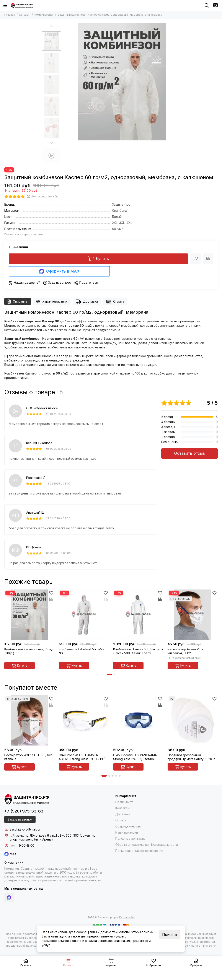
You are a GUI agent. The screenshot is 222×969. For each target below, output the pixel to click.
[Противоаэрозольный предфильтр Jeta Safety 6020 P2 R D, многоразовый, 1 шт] (193, 720)
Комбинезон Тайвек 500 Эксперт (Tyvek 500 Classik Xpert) (138, 651)
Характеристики (51, 302)
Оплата (115, 302)
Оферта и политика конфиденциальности (146, 844)
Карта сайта (127, 917)
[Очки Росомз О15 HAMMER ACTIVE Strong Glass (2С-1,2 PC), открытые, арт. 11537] (84, 720)
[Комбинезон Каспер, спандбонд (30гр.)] (29, 614)
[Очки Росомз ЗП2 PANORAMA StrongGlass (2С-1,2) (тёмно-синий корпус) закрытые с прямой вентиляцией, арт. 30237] (138, 720)
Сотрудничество (128, 826)
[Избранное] (195, 258)
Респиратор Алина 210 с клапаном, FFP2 (186, 651)
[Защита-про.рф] (22, 5)
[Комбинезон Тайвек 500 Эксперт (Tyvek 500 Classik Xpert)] (138, 614)
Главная (9, 14)
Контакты (122, 808)
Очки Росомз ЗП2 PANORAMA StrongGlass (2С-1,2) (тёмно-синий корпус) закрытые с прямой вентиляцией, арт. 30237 (138, 757)
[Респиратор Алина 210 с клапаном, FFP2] (193, 614)
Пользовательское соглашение (139, 850)
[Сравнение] (208, 258)
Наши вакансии (126, 832)
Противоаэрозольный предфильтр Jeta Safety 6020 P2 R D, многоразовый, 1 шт (192, 757)
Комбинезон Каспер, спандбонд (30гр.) (28, 651)
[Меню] (5, 5)
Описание (18, 302)
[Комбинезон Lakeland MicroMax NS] (84, 614)
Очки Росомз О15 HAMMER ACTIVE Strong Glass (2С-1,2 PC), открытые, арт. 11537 (82, 757)
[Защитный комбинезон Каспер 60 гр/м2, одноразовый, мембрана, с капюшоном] (121, 81)
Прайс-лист (124, 802)
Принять (169, 934)
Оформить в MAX (59, 271)
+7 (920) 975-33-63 (23, 811)
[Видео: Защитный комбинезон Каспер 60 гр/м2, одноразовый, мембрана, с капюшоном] (51, 155)
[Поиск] (206, 5)
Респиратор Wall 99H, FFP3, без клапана (28, 757)
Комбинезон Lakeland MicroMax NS (82, 651)
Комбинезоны (43, 14)
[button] (51, 26)
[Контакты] (215, 5)
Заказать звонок (20, 819)
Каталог (24, 14)
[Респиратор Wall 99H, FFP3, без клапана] (29, 720)
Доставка (87, 302)
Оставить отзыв (189, 453)
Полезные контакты (130, 838)
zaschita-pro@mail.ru (25, 829)
